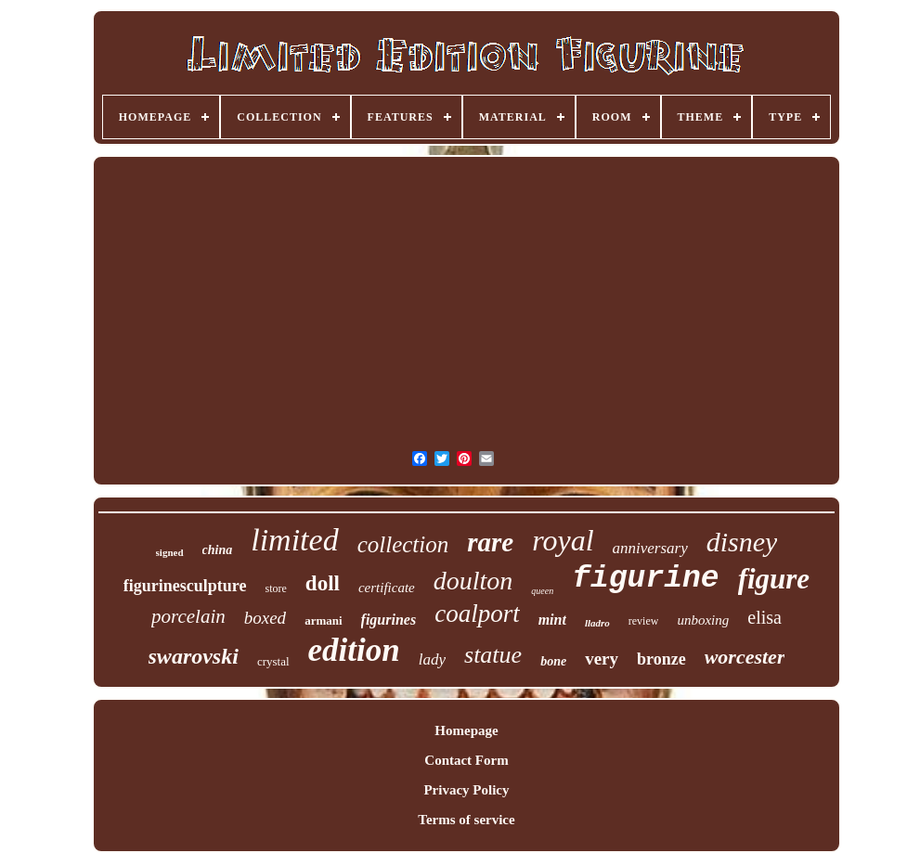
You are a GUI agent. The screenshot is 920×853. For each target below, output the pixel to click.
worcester (745, 656)
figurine (645, 579)
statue (493, 654)
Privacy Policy (466, 789)
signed (170, 552)
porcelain (188, 616)
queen (542, 591)
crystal (273, 661)
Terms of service (466, 819)
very (601, 658)
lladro (597, 622)
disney (742, 541)
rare (490, 542)
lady (432, 659)
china (217, 550)
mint (552, 619)
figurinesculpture (185, 585)
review (643, 620)
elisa (764, 617)
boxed (265, 617)
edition (354, 650)
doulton (473, 580)
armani (323, 620)
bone (553, 661)
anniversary (650, 548)
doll (322, 583)
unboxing (703, 620)
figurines (389, 619)
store (276, 588)
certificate (386, 587)
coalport (477, 613)
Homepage (466, 730)
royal (562, 540)
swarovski (194, 656)
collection (403, 544)
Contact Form (466, 760)
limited (294, 540)
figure (774, 578)
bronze (661, 659)
